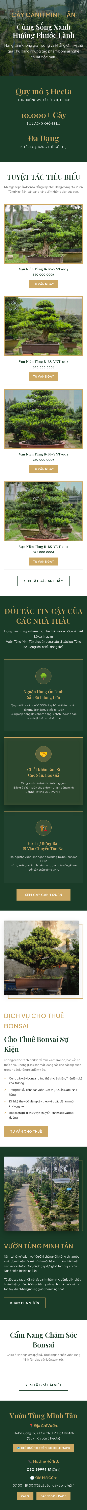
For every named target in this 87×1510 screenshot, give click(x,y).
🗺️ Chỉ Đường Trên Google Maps (43, 1447)
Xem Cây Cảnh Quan (43, 895)
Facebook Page (53, 1496)
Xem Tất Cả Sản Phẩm (43, 581)
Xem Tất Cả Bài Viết (43, 1385)
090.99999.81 (39, 1469)
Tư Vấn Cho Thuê (26, 1131)
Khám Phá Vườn (24, 1303)
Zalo (25, 1496)
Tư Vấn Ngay (43, 284)
